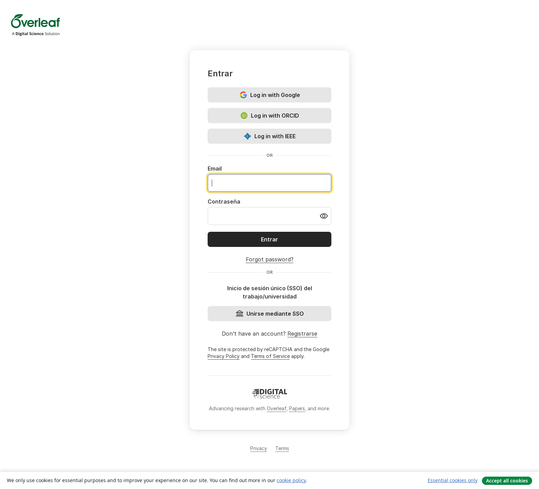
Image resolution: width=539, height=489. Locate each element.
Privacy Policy (224, 356)
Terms (282, 448)
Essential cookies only (452, 480)
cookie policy (291, 480)
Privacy (258, 448)
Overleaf (276, 408)
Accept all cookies (507, 480)
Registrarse (302, 333)
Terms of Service (270, 356)
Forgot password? (270, 259)
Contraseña (224, 201)
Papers (297, 408)
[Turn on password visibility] (323, 216)
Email (215, 168)
